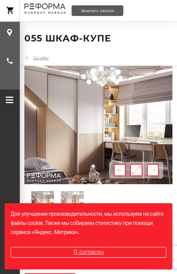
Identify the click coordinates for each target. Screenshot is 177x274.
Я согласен (88, 252)
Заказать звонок (97, 10)
